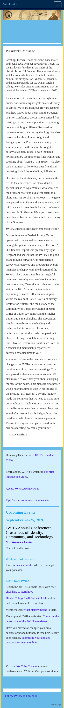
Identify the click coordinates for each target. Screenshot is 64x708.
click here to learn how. (19, 591)
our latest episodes (22, 565)
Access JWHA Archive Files (22, 488)
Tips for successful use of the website (27, 500)
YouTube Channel (27, 666)
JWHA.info (10, 4)
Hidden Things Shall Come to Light (26, 598)
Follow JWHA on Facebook (26, 695)
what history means (35, 609)
